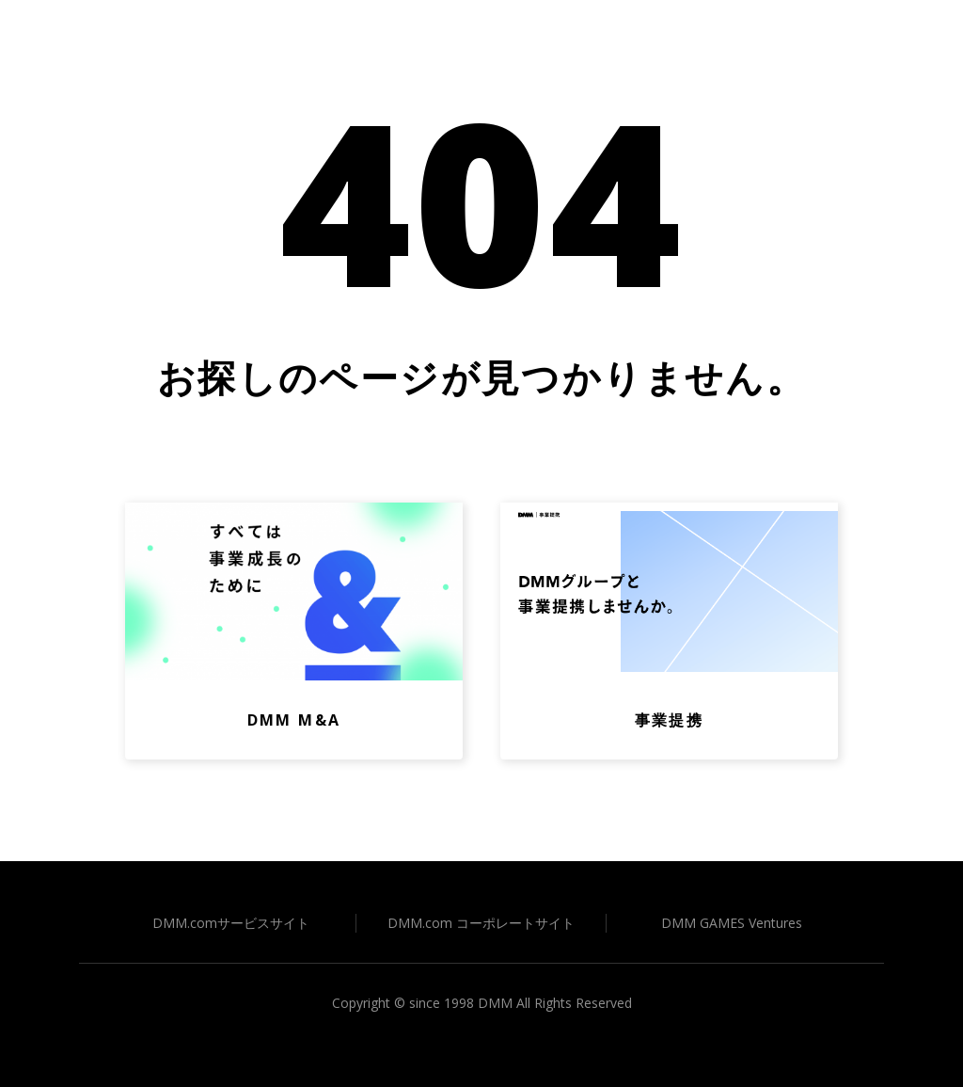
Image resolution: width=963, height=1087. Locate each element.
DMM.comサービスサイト (230, 923)
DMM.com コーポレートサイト (481, 923)
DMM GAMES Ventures (731, 923)
